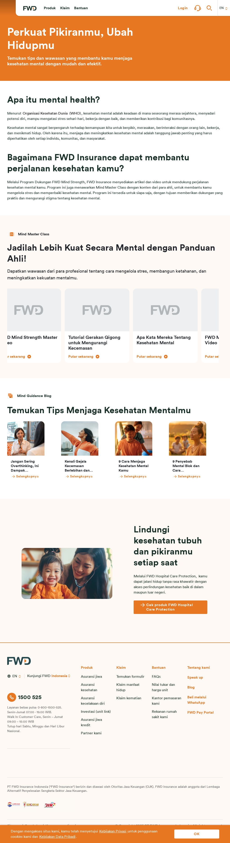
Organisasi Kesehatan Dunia (45, 113)
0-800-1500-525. (50, 707)
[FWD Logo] (30, 8)
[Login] (182, 8)
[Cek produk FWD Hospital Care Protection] (170, 607)
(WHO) (75, 113)
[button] (50, 8)
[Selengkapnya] (33, 476)
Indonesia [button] (60, 676)
